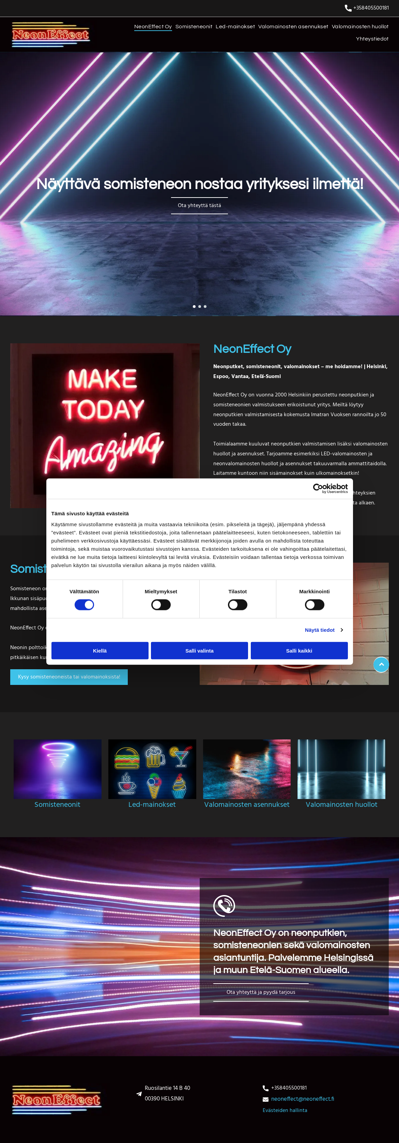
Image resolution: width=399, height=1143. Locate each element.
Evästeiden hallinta (285, 1110)
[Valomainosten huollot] (341, 769)
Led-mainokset (152, 805)
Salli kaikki (299, 650)
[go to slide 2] (199, 306)
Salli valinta (199, 650)
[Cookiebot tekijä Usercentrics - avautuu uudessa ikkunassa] (318, 489)
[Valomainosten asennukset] (247, 769)
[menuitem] (151, 28)
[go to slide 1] (194, 306)
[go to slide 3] (205, 306)
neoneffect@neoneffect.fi (302, 1099)
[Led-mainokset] (152, 769)
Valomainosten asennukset (247, 805)
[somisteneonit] (58, 769)
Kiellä (100, 650)
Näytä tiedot (320, 630)
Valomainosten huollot (342, 805)
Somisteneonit (57, 805)
